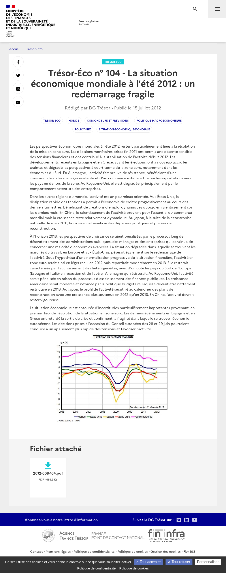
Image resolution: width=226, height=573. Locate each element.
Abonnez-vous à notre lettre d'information (61, 519)
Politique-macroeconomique (159, 120)
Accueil (14, 49)
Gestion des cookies (166, 551)
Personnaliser (208, 562)
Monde (73, 120)
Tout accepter (148, 562)
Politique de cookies (132, 551)
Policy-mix (83, 129)
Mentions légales (58, 551)
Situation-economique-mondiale (124, 129)
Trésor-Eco (113, 62)
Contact (36, 551)
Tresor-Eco (51, 120)
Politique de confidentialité (94, 551)
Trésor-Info (34, 49)
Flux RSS (189, 551)
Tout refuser (179, 562)
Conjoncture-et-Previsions (108, 120)
